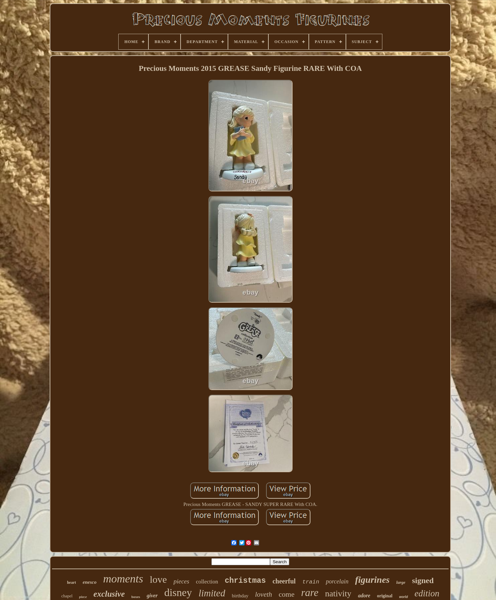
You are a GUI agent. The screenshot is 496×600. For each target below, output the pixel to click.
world (403, 597)
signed (422, 580)
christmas (245, 580)
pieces (181, 581)
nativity (338, 593)
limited (211, 593)
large (400, 582)
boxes (135, 597)
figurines (372, 580)
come (287, 594)
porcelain (337, 581)
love (158, 579)
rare (309, 592)
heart (71, 582)
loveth (263, 594)
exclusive (109, 593)
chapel (67, 595)
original (385, 595)
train (310, 582)
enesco (89, 582)
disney (178, 592)
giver (152, 595)
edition (426, 593)
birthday (240, 595)
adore (364, 595)
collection (207, 581)
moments (123, 579)
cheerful (284, 581)
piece (83, 597)
